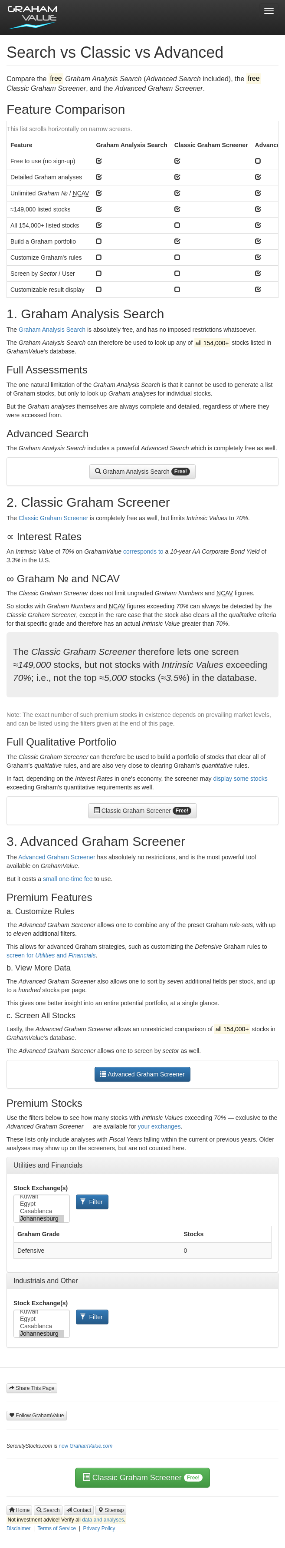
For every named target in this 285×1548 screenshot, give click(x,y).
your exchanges (159, 1126)
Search (47, 1510)
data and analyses (103, 1520)
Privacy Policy (99, 1528)
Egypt (41, 1204)
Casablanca (41, 1211)
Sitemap (111, 1510)
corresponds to (143, 551)
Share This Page (32, 1388)
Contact (78, 1510)
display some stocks (240, 778)
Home (19, 1510)
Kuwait (41, 1196)
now (85, 1446)
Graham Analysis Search (52, 329)
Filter (91, 1201)
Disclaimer (19, 1528)
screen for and (51, 955)
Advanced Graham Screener (56, 857)
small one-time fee (67, 878)
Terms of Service (57, 1528)
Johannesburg (41, 1218)
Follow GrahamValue (36, 1416)
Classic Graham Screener (53, 518)
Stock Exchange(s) (40, 1188)
